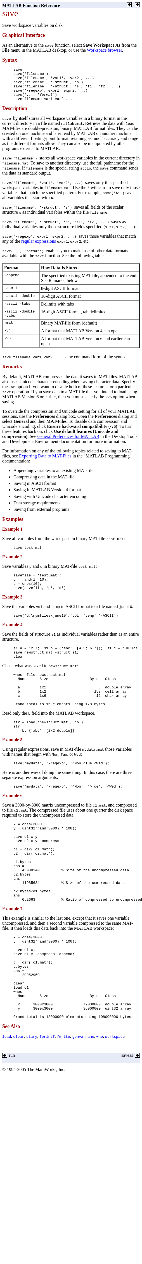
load (6, 1095)
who (99, 1095)
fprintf (47, 1095)
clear (18, 1095)
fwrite (63, 1095)
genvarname (83, 1095)
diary (31, 1095)
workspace (115, 1095)
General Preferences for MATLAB (68, 444)
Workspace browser (104, 50)
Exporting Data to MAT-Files (45, 464)
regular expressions (38, 247)
